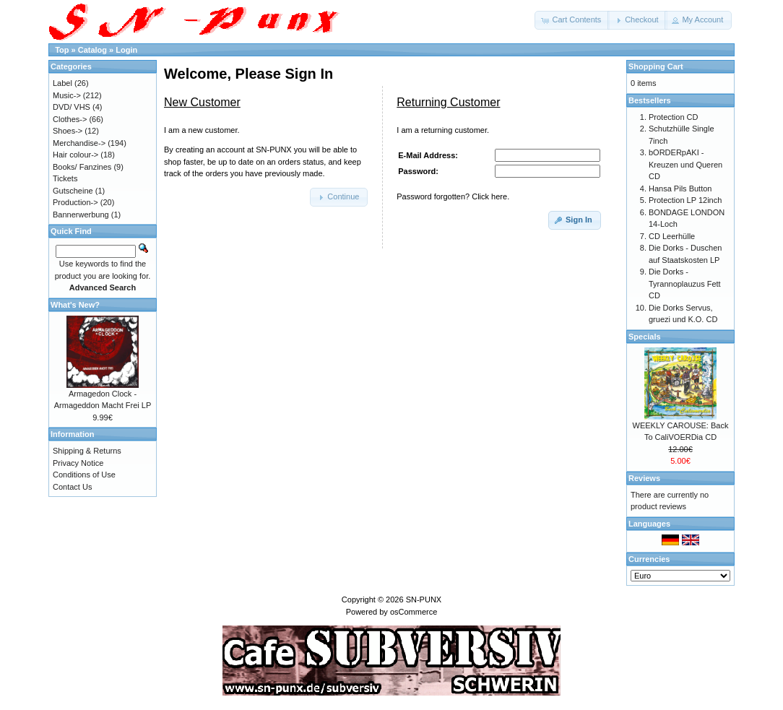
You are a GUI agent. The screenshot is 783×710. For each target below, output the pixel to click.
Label (62, 83)
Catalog (92, 50)
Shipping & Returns (87, 450)
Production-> (75, 202)
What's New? (75, 304)
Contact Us (72, 486)
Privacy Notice (78, 463)
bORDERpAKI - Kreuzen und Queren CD (685, 164)
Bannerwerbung (81, 214)
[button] (572, 20)
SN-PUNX (424, 599)
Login (126, 50)
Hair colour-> (75, 154)
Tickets (65, 178)
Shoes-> (67, 130)
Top (62, 50)
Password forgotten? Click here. (453, 196)
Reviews (644, 478)
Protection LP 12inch (685, 200)
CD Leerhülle (672, 236)
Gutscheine (73, 190)
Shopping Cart (655, 66)
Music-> (67, 95)
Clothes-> (70, 119)
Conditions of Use (84, 474)
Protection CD (673, 117)
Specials (644, 336)
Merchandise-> (79, 143)
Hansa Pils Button (680, 188)
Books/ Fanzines (82, 167)
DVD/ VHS (71, 107)
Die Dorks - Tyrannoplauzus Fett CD (685, 283)
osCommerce (413, 611)
